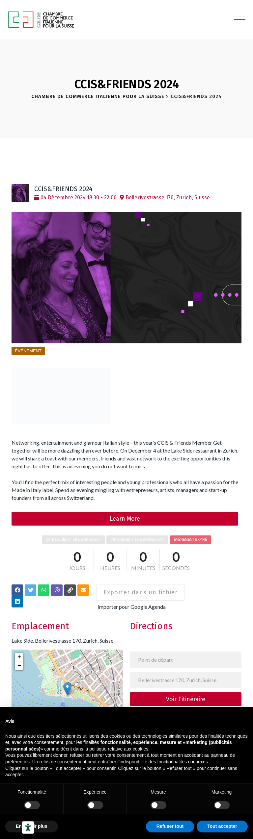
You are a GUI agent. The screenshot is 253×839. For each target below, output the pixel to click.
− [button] (19, 660)
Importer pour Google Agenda (133, 601)
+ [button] (19, 651)
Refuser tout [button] (169, 826)
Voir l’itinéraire (185, 693)
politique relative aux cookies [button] (118, 749)
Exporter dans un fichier (140, 589)
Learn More (125, 518)
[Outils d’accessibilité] (28, 827)
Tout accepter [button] (222, 826)
